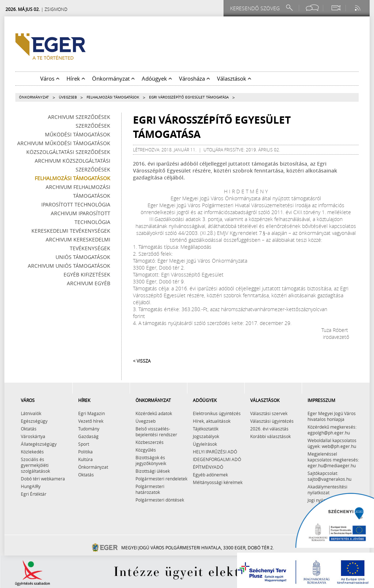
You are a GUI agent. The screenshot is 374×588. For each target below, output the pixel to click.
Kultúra (85, 459)
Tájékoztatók (205, 429)
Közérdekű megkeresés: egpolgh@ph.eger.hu (332, 430)
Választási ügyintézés (272, 421)
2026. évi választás (269, 429)
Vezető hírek (90, 421)
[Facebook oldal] (312, 8)
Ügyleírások (205, 444)
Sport (83, 444)
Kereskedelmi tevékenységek (70, 230)
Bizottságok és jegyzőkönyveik (151, 460)
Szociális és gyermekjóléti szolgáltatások (35, 465)
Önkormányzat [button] (113, 78)
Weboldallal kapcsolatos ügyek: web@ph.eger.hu (332, 443)
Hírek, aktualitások (211, 421)
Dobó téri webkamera (43, 478)
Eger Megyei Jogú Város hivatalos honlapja (332, 416)
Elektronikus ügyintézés (217, 413)
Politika (85, 451)
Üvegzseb (68, 97)
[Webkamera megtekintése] (335, 8)
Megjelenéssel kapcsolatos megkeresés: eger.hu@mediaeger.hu (333, 459)
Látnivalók (31, 413)
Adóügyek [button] (157, 78)
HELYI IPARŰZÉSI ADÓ (215, 451)
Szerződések (93, 125)
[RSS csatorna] (358, 8)
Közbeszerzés (150, 442)
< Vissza (141, 361)
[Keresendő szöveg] (256, 8)
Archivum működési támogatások (63, 143)
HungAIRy (31, 486)
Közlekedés (32, 451)
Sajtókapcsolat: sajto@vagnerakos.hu (329, 476)
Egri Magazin (91, 413)
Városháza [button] (194, 78)
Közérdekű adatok (154, 413)
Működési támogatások (77, 134)
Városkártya (33, 436)
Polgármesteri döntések (160, 500)
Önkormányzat (34, 97)
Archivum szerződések (79, 116)
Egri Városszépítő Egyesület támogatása (189, 97)
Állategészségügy (39, 444)
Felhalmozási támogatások (113, 97)
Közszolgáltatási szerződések (68, 151)
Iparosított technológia (75, 204)
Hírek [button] (75, 78)
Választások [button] (234, 78)
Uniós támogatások (83, 257)
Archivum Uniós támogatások (69, 265)
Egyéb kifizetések (87, 274)
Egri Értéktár (33, 494)
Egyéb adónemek (210, 474)
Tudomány (88, 429)
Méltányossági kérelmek (218, 482)
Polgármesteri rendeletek (161, 478)
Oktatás (29, 429)
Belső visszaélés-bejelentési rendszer (156, 431)
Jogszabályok (206, 436)
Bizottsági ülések (153, 471)
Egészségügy (34, 421)
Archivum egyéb (88, 283)
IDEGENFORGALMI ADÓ (217, 459)
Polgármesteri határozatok (150, 489)
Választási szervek (268, 413)
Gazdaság (88, 436)
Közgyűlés (146, 450)
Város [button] (50, 78)
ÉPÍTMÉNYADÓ (208, 467)
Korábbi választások (270, 436)
